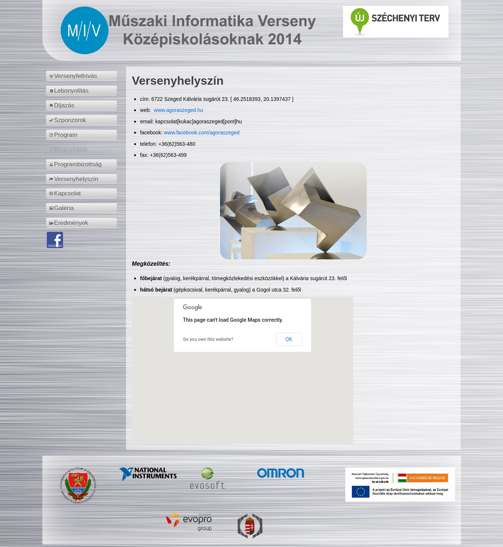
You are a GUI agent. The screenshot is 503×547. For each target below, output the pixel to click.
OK (289, 339)
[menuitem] (82, 76)
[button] (242, 363)
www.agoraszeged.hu (178, 110)
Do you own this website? (208, 339)
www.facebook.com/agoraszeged (202, 132)
